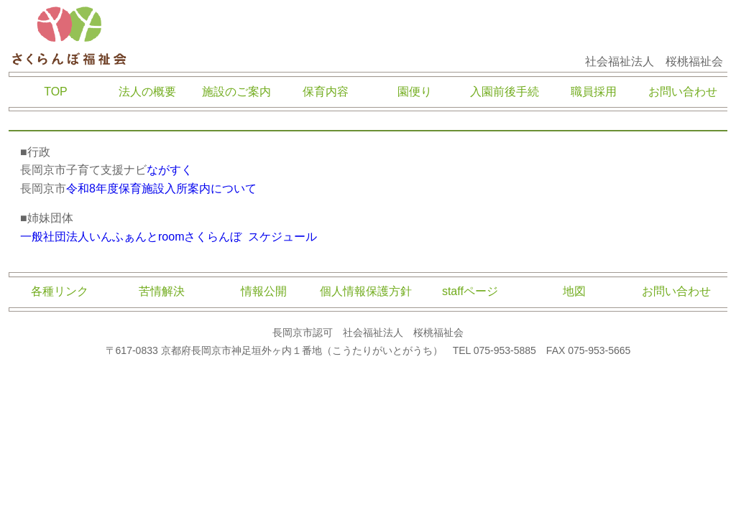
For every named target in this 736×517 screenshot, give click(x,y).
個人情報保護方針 (366, 291)
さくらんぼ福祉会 (70, 36)
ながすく (170, 170)
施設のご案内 (236, 91)
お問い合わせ (682, 91)
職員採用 (594, 91)
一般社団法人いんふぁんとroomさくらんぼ (131, 236)
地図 (574, 291)
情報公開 (264, 291)
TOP (56, 91)
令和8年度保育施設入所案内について (161, 188)
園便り (414, 91)
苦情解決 (162, 291)
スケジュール (282, 236)
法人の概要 (147, 91)
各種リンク (59, 291)
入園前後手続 (504, 91)
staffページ (470, 291)
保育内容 (326, 91)
